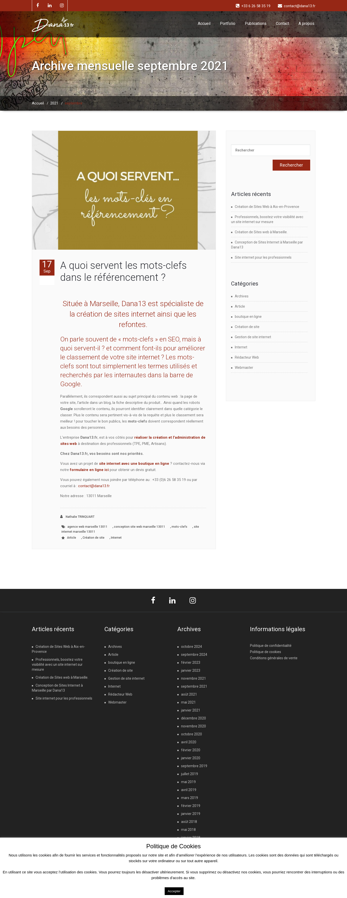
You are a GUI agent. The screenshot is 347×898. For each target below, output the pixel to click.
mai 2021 (188, 702)
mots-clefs (179, 526)
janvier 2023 (190, 670)
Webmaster (244, 368)
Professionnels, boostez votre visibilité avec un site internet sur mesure (57, 664)
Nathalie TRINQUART (77, 517)
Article (71, 537)
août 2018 (189, 822)
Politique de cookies (265, 652)
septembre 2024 (194, 655)
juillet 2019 (189, 774)
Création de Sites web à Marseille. (261, 232)
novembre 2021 (193, 678)
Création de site (93, 537)
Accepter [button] (174, 891)
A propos (306, 23)
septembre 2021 (194, 686)
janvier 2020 (190, 758)
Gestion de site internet (253, 337)
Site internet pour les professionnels (263, 257)
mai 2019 (188, 782)
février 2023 (190, 662)
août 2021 (189, 694)
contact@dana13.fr (94, 486)
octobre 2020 (191, 734)
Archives (241, 296)
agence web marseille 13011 (87, 526)
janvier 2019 (190, 814)
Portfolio (227, 23)
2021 (54, 103)
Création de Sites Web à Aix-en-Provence (267, 207)
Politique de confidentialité (271, 646)
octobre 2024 (191, 647)
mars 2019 (189, 798)
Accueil (204, 23)
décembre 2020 (193, 718)
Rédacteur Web (247, 357)
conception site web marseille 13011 (139, 526)
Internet (116, 537)
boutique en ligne (248, 317)
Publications (255, 23)
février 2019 (190, 806)
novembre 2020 (193, 726)
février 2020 (190, 750)
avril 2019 (188, 790)
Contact (282, 23)
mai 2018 (188, 830)
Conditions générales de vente (273, 658)
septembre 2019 (194, 766)
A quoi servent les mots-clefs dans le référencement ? (123, 271)
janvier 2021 (190, 710)
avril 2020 (188, 742)
